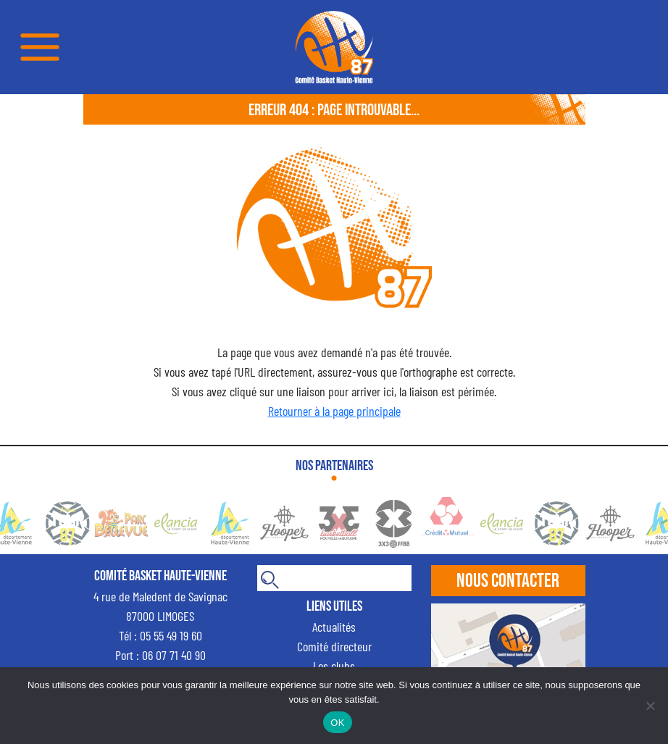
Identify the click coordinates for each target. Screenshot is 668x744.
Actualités (334, 627)
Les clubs (334, 666)
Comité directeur (334, 646)
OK (337, 722)
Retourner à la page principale (334, 411)
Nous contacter (507, 581)
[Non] (650, 705)
